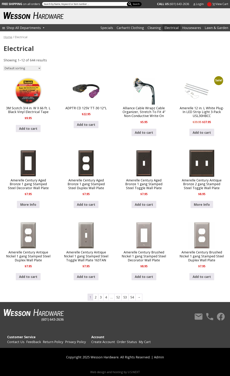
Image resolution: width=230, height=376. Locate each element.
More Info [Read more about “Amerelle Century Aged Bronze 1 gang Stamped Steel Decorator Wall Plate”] (28, 204)
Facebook (221, 316)
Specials (106, 28)
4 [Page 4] (106, 297)
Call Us (209, 316)
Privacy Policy (75, 342)
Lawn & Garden (216, 28)
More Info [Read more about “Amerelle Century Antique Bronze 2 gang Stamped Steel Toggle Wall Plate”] (202, 204)
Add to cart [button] (28, 128)
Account (97, 337)
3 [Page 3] (101, 297)
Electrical (171, 28)
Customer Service (21, 337)
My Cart (145, 342)
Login (200, 4)
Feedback (33, 342)
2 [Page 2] (95, 297)
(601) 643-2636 (173, 4)
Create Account (103, 342)
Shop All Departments (25, 28)
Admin (159, 357)
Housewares (191, 28)
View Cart (221, 4)
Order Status (127, 342)
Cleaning (154, 28)
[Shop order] (22, 68)
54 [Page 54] (132, 297)
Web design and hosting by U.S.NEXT (115, 372)
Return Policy (53, 342)
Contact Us (198, 316)
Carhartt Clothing (130, 28)
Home (8, 37)
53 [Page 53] (125, 297)
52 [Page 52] (118, 297)
